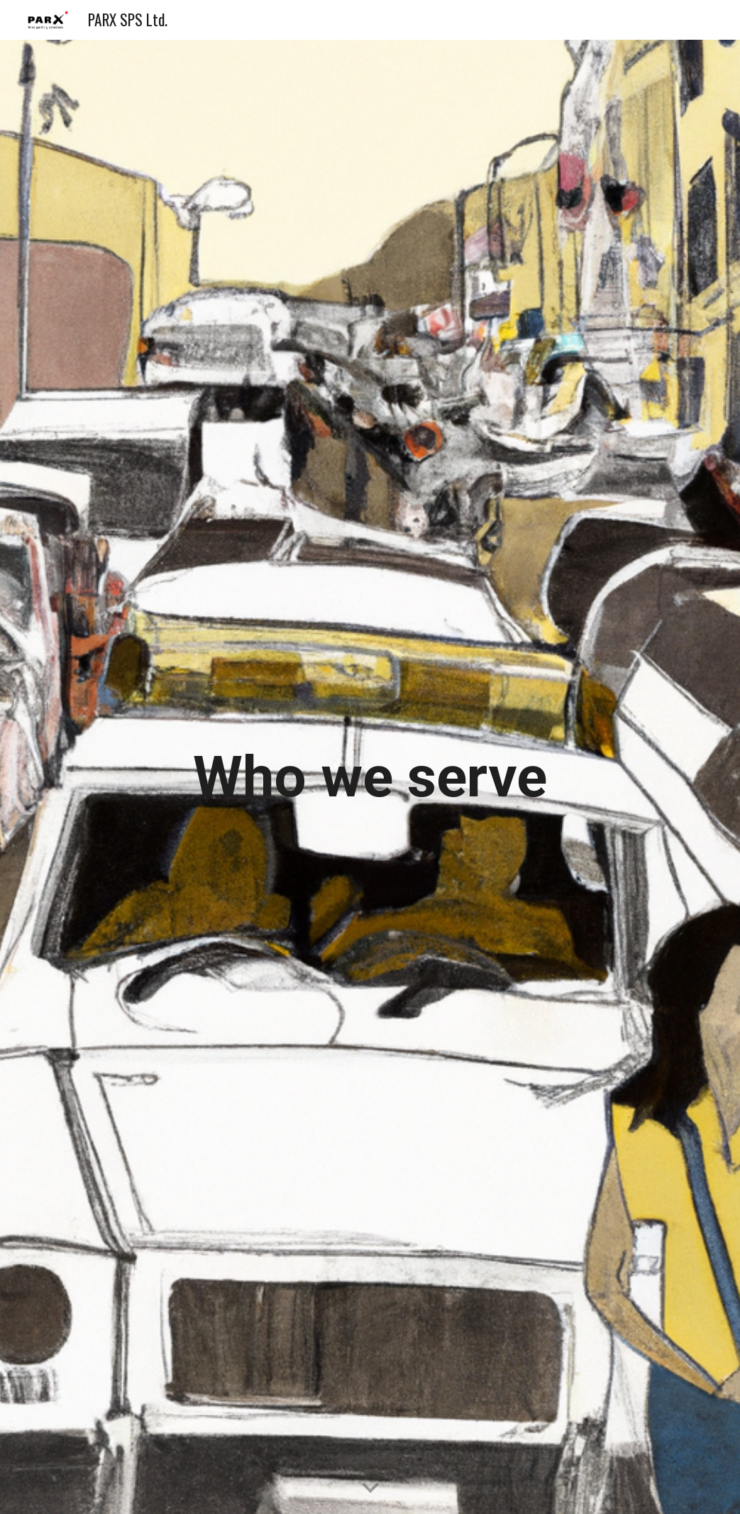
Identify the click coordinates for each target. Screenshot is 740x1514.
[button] (370, 1488)
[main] (370, 777)
